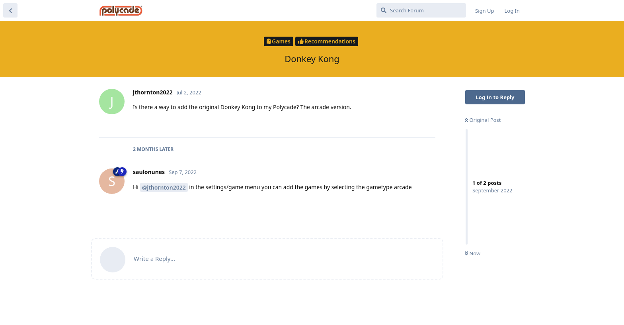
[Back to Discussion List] (10, 10)
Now (472, 253)
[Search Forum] (421, 10)
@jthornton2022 (164, 187)
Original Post (483, 119)
